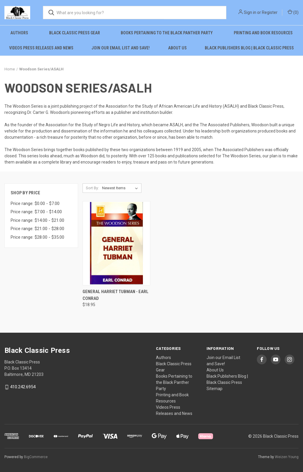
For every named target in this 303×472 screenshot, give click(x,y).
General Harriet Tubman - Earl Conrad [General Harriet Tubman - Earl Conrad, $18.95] (116, 295)
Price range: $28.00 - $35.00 (37, 237)
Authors (19, 32)
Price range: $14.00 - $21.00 (37, 220)
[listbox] (121, 188)
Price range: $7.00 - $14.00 (36, 211)
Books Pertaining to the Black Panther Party (167, 32)
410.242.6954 (23, 387)
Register (270, 12)
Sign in (250, 12)
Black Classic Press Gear (74, 32)
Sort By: (92, 188)
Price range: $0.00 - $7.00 (35, 203)
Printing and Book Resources (263, 32)
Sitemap (215, 388)
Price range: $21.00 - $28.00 (37, 228)
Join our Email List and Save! (120, 48)
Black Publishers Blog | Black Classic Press (249, 48)
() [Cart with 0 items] (293, 12)
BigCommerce (36, 457)
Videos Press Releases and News (41, 48)
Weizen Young (287, 457)
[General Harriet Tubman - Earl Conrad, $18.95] (116, 243)
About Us (177, 48)
